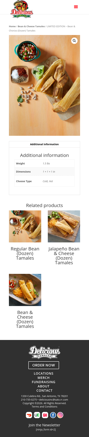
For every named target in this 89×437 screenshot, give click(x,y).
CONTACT (44, 390)
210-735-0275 (29, 399)
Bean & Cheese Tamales (31, 26)
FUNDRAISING (43, 382)
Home (12, 26)
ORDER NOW (43, 365)
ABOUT (43, 386)
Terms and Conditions (44, 406)
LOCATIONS (43, 373)
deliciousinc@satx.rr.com (53, 399)
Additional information (44, 144)
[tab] (44, 144)
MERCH (43, 378)
